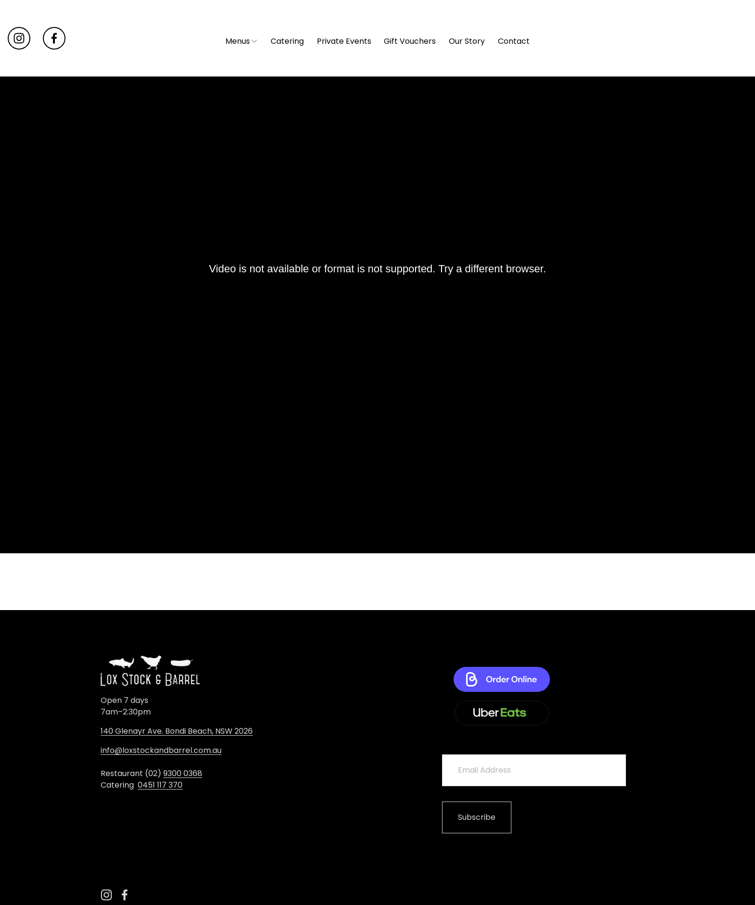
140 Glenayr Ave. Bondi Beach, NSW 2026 (177, 731)
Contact (514, 99)
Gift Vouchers (410, 99)
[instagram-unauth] (19, 66)
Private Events (344, 99)
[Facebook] (54, 66)
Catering (287, 99)
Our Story (467, 99)
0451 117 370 (160, 784)
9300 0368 (182, 773)
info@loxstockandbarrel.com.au (161, 750)
